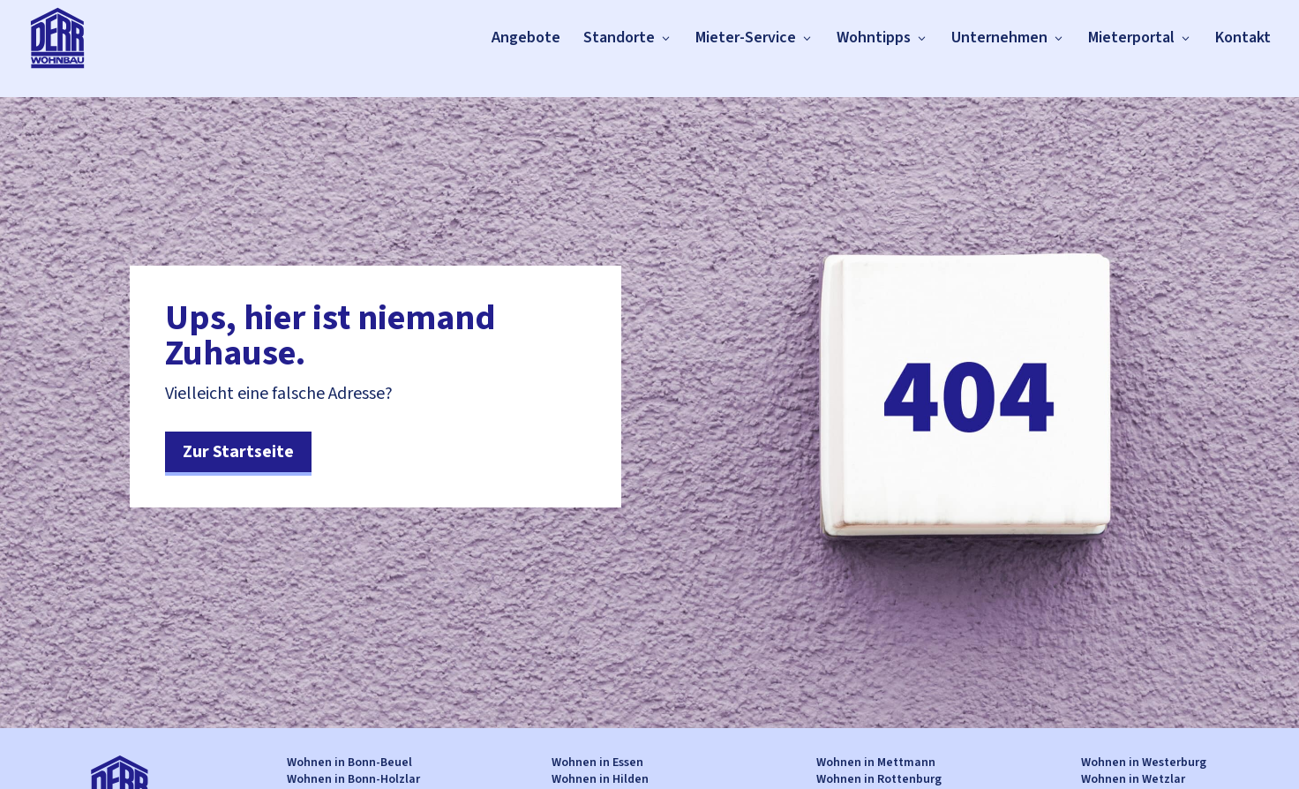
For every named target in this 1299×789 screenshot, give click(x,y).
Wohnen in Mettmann (875, 762)
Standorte (619, 37)
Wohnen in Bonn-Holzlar (353, 779)
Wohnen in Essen (597, 762)
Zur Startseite (238, 452)
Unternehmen (999, 37)
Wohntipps (874, 37)
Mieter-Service (745, 37)
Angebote (526, 37)
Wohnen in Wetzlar (1133, 779)
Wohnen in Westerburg (1143, 762)
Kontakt (1243, 37)
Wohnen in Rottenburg (879, 779)
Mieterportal (1131, 37)
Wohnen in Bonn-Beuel (349, 762)
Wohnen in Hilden (600, 779)
